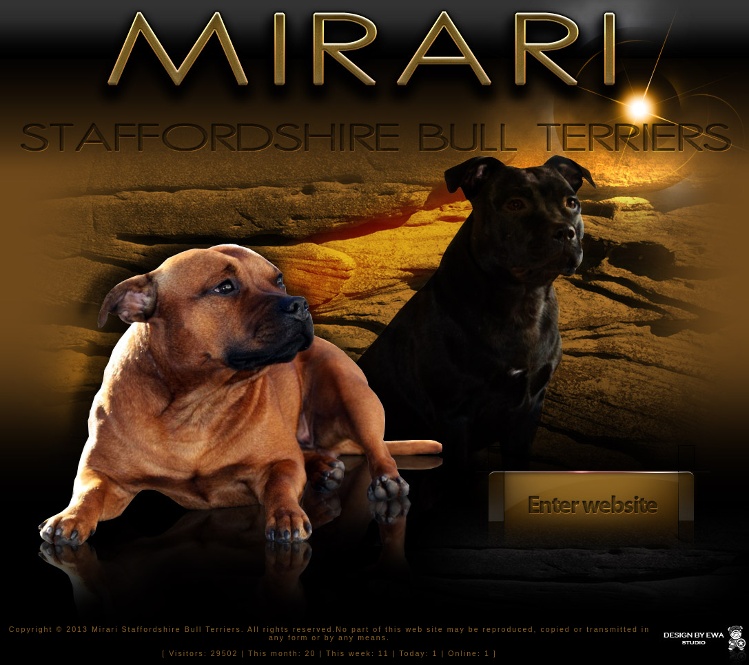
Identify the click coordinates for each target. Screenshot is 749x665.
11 (383, 653)
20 (310, 653)
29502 (224, 653)
